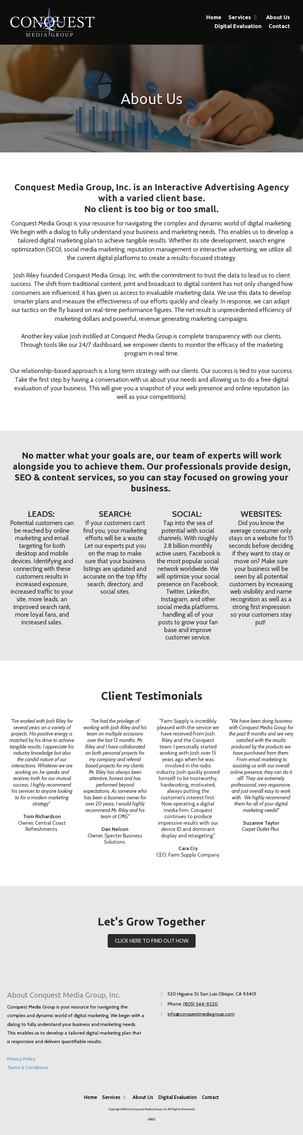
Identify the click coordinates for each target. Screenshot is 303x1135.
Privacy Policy (21, 1059)
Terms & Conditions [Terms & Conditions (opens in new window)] (27, 1067)
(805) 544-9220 (200, 1004)
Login (151, 1119)
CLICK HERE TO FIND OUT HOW (151, 941)
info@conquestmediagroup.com (200, 1014)
